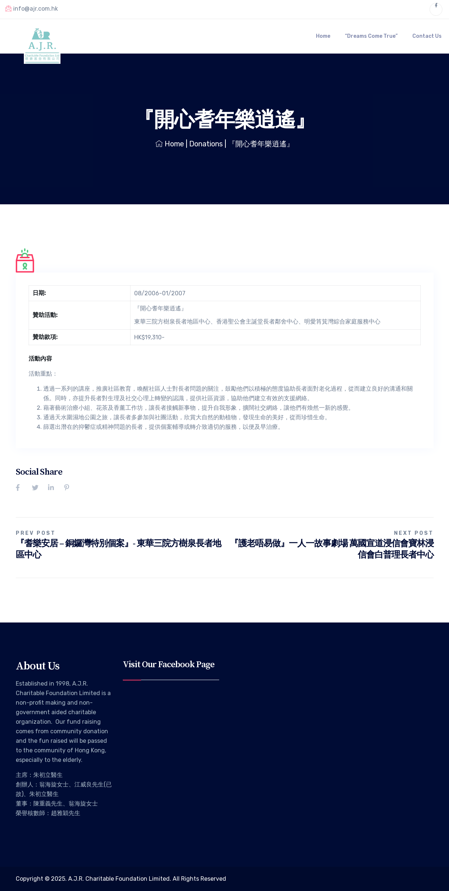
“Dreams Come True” (371, 36)
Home (323, 36)
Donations (206, 143)
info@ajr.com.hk (31, 8)
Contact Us (427, 36)
